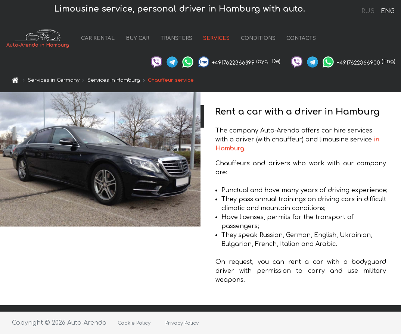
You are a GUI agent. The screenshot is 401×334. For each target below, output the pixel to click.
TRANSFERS (176, 38)
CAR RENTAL (98, 38)
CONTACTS (301, 38)
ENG (387, 11)
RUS (367, 11)
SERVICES (216, 38)
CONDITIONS (258, 38)
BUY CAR (137, 38)
